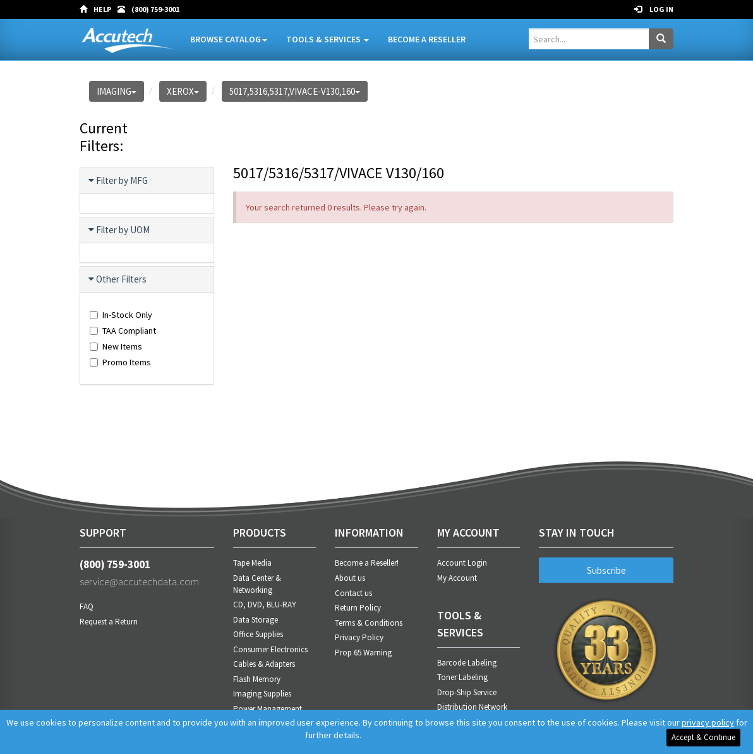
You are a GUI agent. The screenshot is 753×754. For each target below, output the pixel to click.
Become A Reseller (425, 39)
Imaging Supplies (262, 693)
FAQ (86, 610)
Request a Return (109, 625)
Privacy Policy (359, 637)
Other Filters (118, 279)
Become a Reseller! (367, 562)
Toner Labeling (462, 677)
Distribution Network (472, 707)
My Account (457, 578)
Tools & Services (326, 39)
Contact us (353, 593)
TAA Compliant (123, 330)
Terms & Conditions (368, 622)
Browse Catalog (227, 39)
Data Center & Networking (257, 584)
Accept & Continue (703, 737)
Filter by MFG (119, 180)
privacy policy (708, 722)
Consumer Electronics (270, 649)
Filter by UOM (120, 230)
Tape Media (252, 562)
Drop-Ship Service (467, 692)
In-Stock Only (121, 314)
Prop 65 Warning (363, 652)
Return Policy (358, 607)
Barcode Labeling (467, 662)
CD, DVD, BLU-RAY (264, 604)
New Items (116, 346)
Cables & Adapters (264, 664)
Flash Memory (256, 679)
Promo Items (120, 362)
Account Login (462, 562)
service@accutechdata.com (147, 584)
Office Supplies (258, 634)
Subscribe (606, 570)
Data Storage (255, 619)
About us (350, 578)
